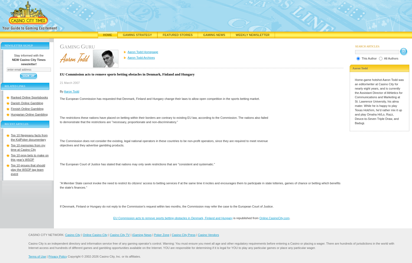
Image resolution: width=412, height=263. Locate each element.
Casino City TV (120, 234)
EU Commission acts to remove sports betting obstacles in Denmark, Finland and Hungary (172, 218)
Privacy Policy (57, 256)
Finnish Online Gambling (27, 108)
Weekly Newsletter (253, 35)
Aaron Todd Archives (141, 57)
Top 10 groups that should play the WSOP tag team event (28, 170)
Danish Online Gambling (27, 103)
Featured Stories (178, 35)
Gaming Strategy (137, 35)
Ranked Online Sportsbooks (29, 97)
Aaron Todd (71, 91)
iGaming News (142, 234)
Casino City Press (183, 234)
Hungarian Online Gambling (29, 114)
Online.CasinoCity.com (274, 218)
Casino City (72, 234)
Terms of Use (37, 256)
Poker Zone (161, 234)
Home (107, 35)
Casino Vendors (208, 234)
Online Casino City (95, 234)
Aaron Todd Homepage (143, 52)
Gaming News (214, 35)
